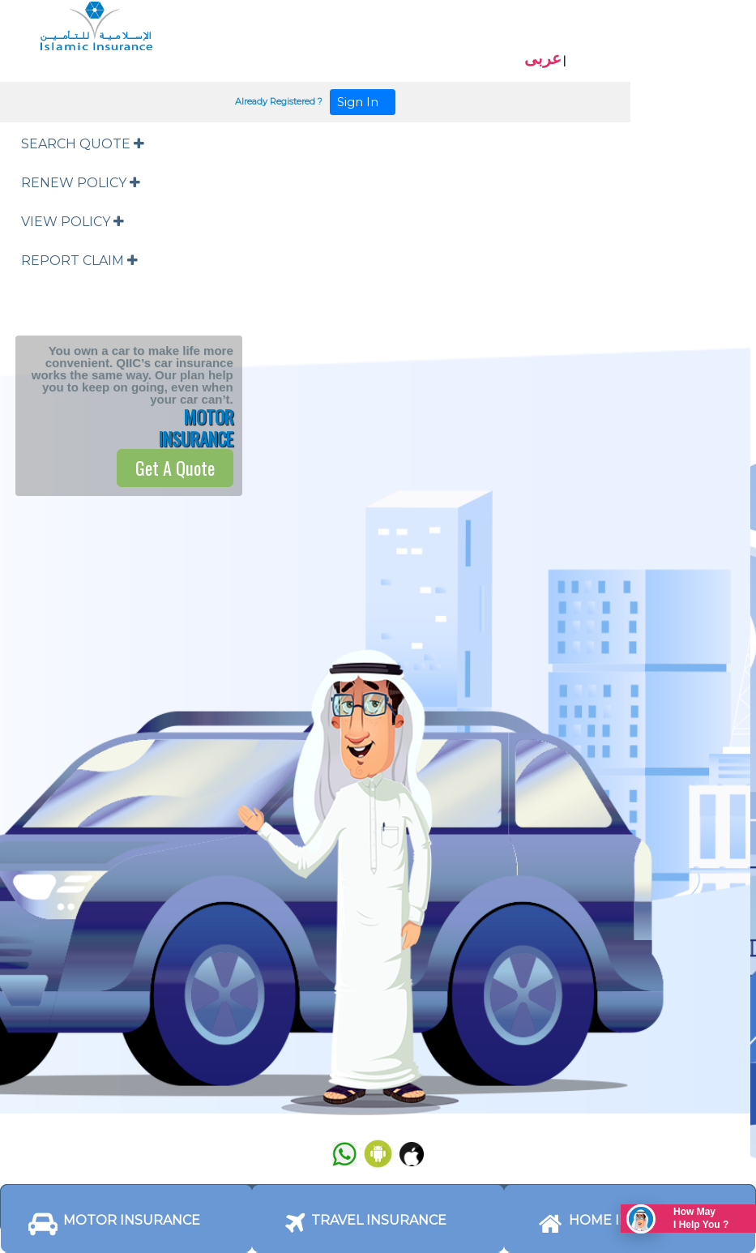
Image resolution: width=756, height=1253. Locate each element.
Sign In (362, 101)
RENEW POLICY (80, 182)
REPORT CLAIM (79, 260)
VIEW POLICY (72, 221)
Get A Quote (175, 468)
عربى (543, 58)
